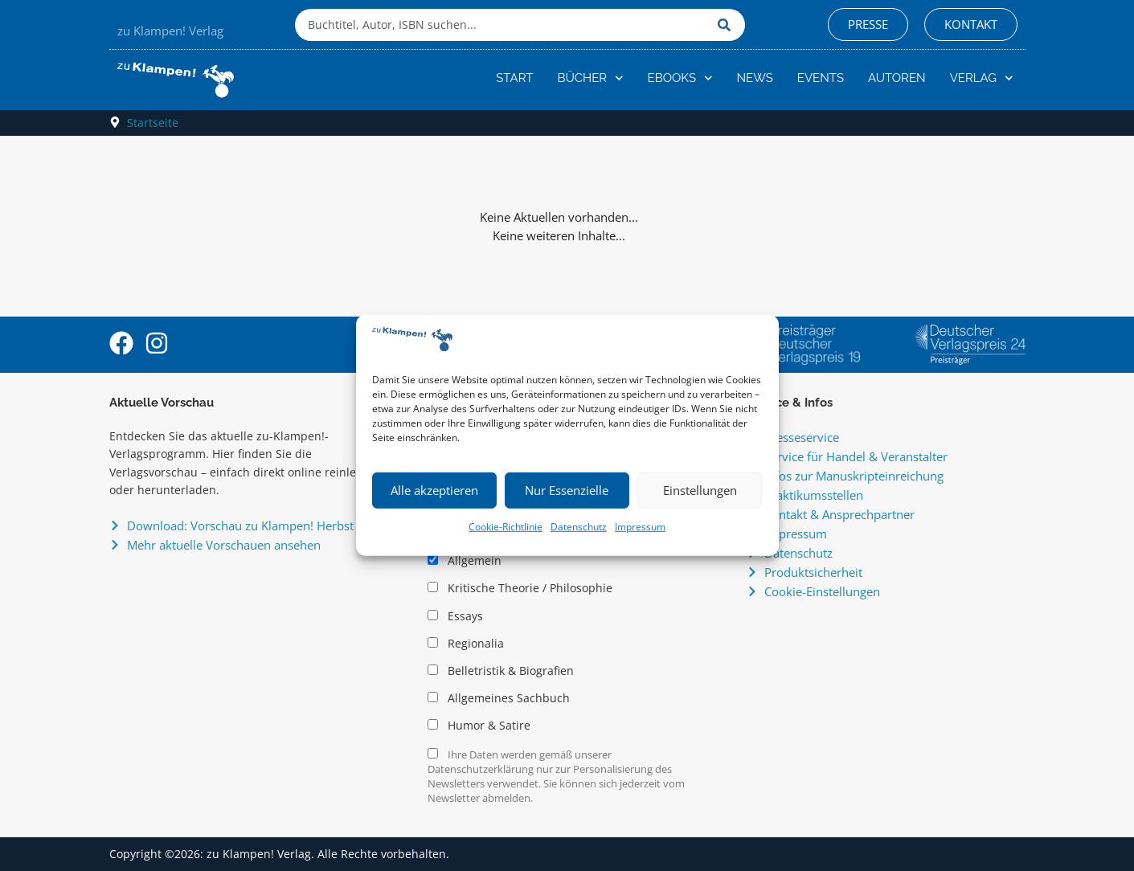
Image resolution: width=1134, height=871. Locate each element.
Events (820, 78)
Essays (455, 616)
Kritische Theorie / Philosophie (520, 588)
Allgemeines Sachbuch (499, 698)
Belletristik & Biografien (501, 671)
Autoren (897, 78)
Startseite (152, 122)
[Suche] (727, 25)
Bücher (590, 78)
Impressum (640, 527)
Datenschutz (579, 527)
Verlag (981, 78)
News (755, 78)
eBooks (680, 78)
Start (514, 78)
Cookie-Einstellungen (822, 591)
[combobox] (502, 25)
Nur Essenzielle (566, 490)
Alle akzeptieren (434, 490)
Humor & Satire (479, 725)
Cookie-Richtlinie (505, 527)
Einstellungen (700, 490)
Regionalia (466, 643)
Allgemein (464, 561)
